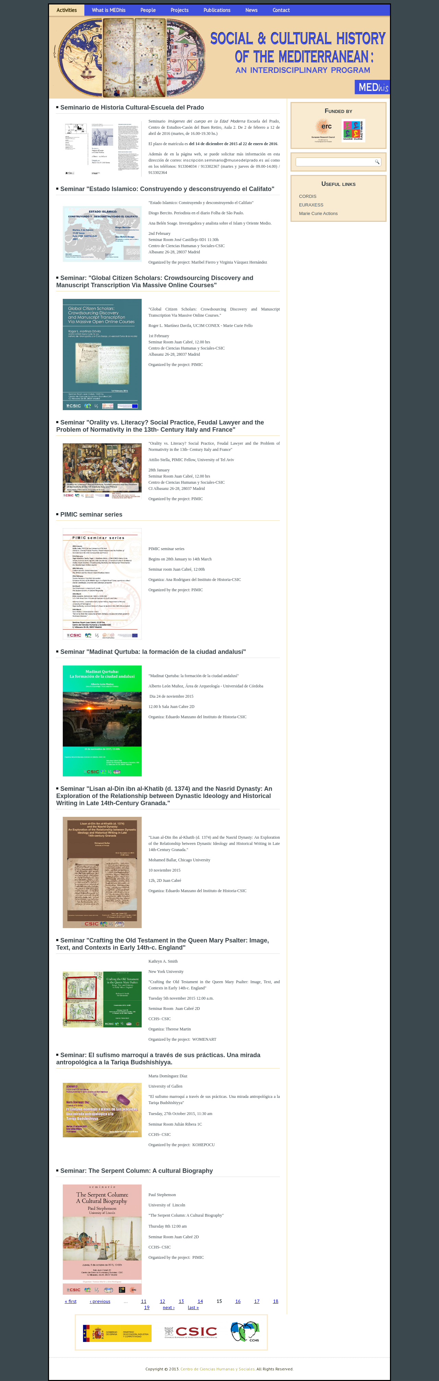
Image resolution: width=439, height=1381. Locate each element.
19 (147, 1307)
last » (193, 1307)
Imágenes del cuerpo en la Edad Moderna (206, 121)
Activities (67, 10)
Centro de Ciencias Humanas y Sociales (217, 1368)
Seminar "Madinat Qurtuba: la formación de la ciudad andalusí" (153, 651)
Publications (217, 10)
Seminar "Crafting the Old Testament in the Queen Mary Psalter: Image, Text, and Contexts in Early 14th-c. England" (162, 944)
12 (162, 1301)
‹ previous (100, 1301)
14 (200, 1301)
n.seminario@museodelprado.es (232, 160)
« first (70, 1301)
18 (275, 1301)
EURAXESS (311, 204)
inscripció (192, 160)
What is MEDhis (109, 10)
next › (169, 1307)
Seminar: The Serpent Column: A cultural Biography (136, 1170)
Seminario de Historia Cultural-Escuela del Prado (132, 107)
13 (181, 1301)
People (148, 10)
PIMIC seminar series (91, 514)
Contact (281, 10)
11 (143, 1301)
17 (257, 1301)
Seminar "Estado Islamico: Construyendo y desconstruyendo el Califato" (167, 189)
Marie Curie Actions (318, 213)
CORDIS (308, 196)
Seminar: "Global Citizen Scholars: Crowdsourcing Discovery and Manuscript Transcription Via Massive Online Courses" (154, 282)
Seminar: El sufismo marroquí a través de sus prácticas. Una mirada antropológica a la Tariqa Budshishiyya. (158, 1059)
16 (238, 1301)
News (252, 10)
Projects (180, 10)
